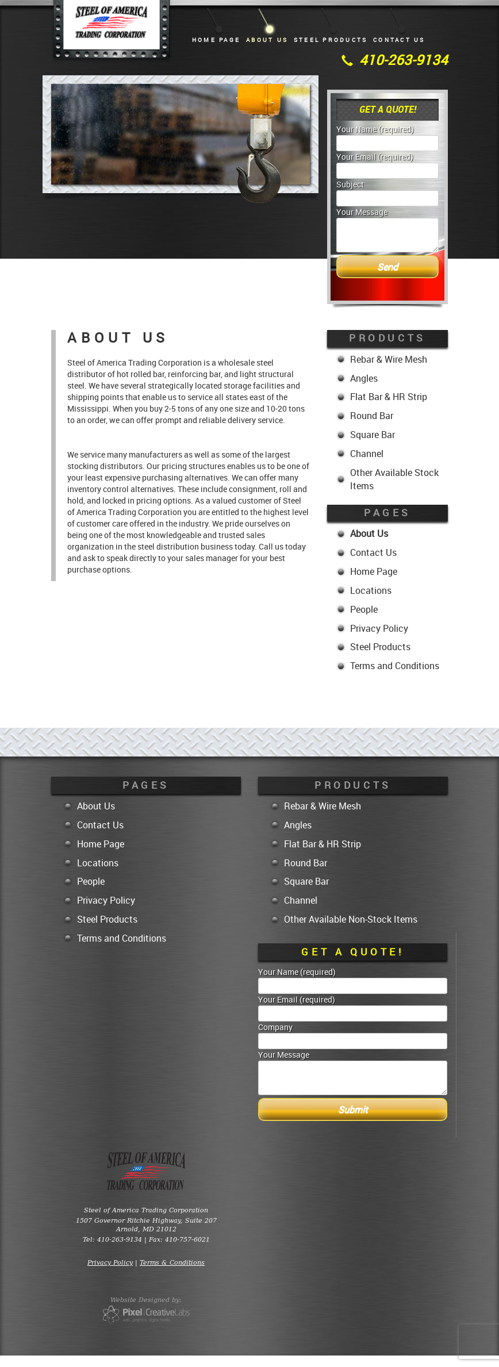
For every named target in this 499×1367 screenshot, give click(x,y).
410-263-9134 (403, 60)
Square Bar (372, 434)
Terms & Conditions (172, 1262)
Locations (370, 590)
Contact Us (399, 40)
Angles (364, 378)
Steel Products (330, 40)
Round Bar (371, 415)
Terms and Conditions (394, 665)
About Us (267, 40)
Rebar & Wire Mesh (388, 359)
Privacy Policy (379, 628)
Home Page (216, 40)
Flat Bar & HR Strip (388, 396)
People (364, 609)
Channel (366, 453)
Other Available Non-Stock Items (350, 919)
